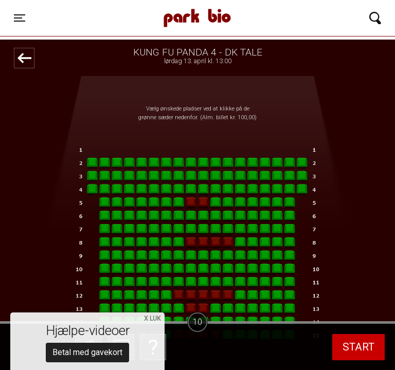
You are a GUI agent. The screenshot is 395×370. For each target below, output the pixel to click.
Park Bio (139, 8)
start (358, 347)
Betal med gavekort (87, 296)
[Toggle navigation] (19, 18)
